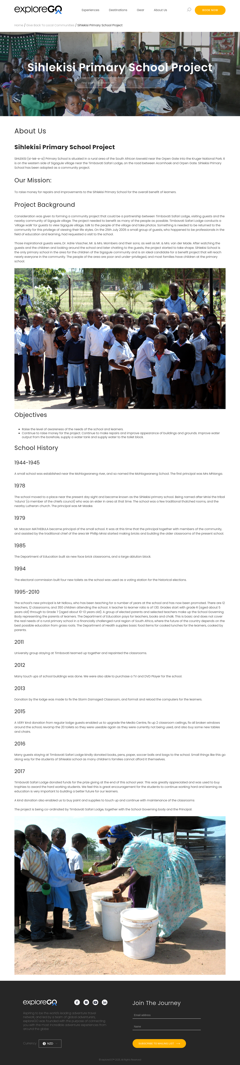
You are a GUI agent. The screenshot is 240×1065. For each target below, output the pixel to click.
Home (18, 25)
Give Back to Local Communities (50, 25)
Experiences (90, 10)
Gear (140, 10)
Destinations (118, 10)
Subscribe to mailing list (159, 1043)
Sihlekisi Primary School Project (100, 25)
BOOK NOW (210, 10)
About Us (160, 10)
